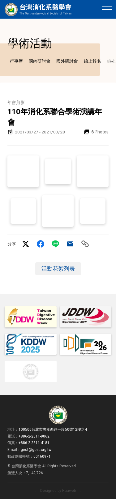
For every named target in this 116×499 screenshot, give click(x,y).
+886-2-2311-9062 (34, 436)
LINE (55, 256)
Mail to (70, 256)
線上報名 (92, 73)
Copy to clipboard (85, 256)
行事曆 (16, 73)
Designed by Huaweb (55, 490)
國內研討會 (39, 73)
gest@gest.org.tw (36, 449)
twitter (25, 256)
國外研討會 (67, 73)
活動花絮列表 (58, 280)
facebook (40, 256)
